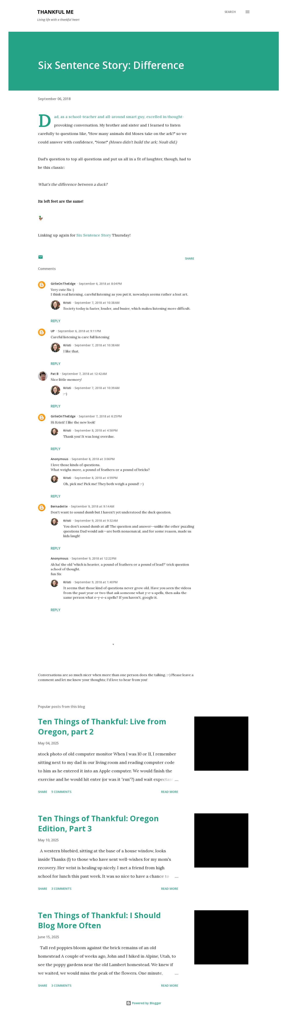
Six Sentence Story (93, 235)
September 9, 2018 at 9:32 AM (96, 521)
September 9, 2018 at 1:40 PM (96, 582)
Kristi (67, 303)
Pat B (54, 374)
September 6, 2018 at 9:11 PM (79, 331)
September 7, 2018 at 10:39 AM (97, 388)
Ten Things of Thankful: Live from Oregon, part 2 (102, 726)
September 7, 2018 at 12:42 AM (84, 374)
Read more (169, 792)
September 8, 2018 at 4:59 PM (96, 478)
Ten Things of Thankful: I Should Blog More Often (99, 920)
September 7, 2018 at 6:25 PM (100, 416)
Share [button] (189, 258)
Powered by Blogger (143, 1003)
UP (52, 331)
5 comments (61, 792)
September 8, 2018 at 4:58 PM (96, 430)
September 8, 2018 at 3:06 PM (93, 459)
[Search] (230, 11)
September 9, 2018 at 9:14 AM (92, 506)
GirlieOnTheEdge (63, 284)
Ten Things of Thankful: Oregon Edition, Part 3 (98, 823)
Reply (55, 321)
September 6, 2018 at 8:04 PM (100, 284)
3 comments (61, 889)
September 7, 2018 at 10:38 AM (97, 303)
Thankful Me (55, 11)
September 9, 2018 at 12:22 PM (94, 558)
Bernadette (59, 506)
